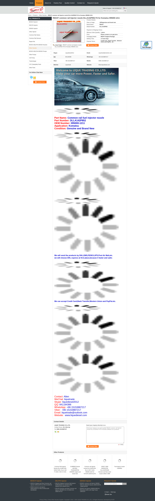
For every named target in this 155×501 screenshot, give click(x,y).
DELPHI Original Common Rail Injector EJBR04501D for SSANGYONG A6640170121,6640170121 (65, 485)
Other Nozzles (43, 15)
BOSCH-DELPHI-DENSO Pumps (38, 51)
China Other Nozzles (53, 499)
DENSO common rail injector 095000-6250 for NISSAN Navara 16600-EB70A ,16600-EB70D (90, 485)
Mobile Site (108, 494)
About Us (48, 3)
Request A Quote (92, 3)
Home (31, 3)
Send (124, 484)
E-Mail (107, 492)
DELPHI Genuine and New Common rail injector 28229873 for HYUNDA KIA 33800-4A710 (65, 490)
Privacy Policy (43, 499)
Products (39, 3)
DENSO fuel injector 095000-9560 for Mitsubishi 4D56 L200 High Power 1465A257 (90, 490)
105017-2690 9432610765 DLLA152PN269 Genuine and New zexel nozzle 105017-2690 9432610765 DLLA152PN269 (104, 472)
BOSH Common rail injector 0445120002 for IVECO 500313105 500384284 (40, 488)
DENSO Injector (33, 28)
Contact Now (93, 45)
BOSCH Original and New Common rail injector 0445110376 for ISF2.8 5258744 (41, 484)
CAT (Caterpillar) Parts (35, 64)
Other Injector (32, 31)
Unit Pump (32, 58)
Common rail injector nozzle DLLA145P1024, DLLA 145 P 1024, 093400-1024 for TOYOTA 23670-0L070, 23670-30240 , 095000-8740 (90, 472)
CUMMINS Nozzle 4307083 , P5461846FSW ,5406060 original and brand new (75, 470)
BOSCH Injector (33, 22)
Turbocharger (32, 61)
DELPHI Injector (33, 25)
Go (125, 10)
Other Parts (32, 67)
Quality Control (69, 3)
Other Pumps (32, 54)
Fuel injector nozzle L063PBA (119, 467)
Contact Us (81, 3)
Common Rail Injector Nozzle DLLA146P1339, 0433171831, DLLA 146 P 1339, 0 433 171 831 (60, 469)
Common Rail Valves (34, 35)
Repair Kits (32, 41)
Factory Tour (58, 3)
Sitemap (113, 492)
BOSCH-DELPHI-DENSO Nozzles (38, 45)
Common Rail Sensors (35, 38)
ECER (112, 499)
